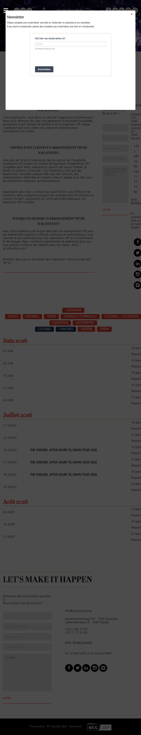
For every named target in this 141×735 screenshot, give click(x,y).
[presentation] (58, 58)
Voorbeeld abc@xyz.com (45, 49)
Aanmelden (44, 69)
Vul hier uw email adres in (49, 38)
